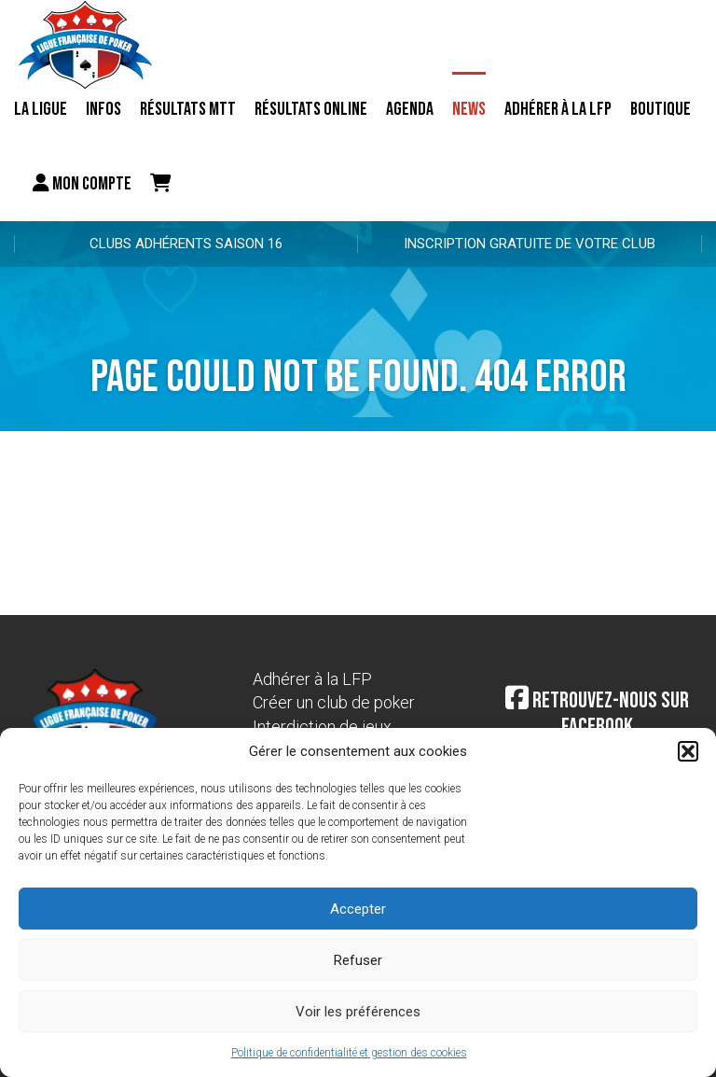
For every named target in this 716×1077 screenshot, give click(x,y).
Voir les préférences (358, 1011)
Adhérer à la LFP (558, 109)
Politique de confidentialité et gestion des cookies (349, 1052)
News (469, 109)
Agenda (410, 109)
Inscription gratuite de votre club (529, 243)
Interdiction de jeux (322, 726)
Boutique (660, 109)
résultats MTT (188, 109)
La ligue (40, 109)
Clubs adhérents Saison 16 (186, 243)
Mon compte (82, 184)
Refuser (358, 960)
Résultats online (311, 109)
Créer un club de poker (334, 702)
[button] (688, 751)
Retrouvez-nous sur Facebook (597, 714)
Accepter (358, 909)
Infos (103, 109)
